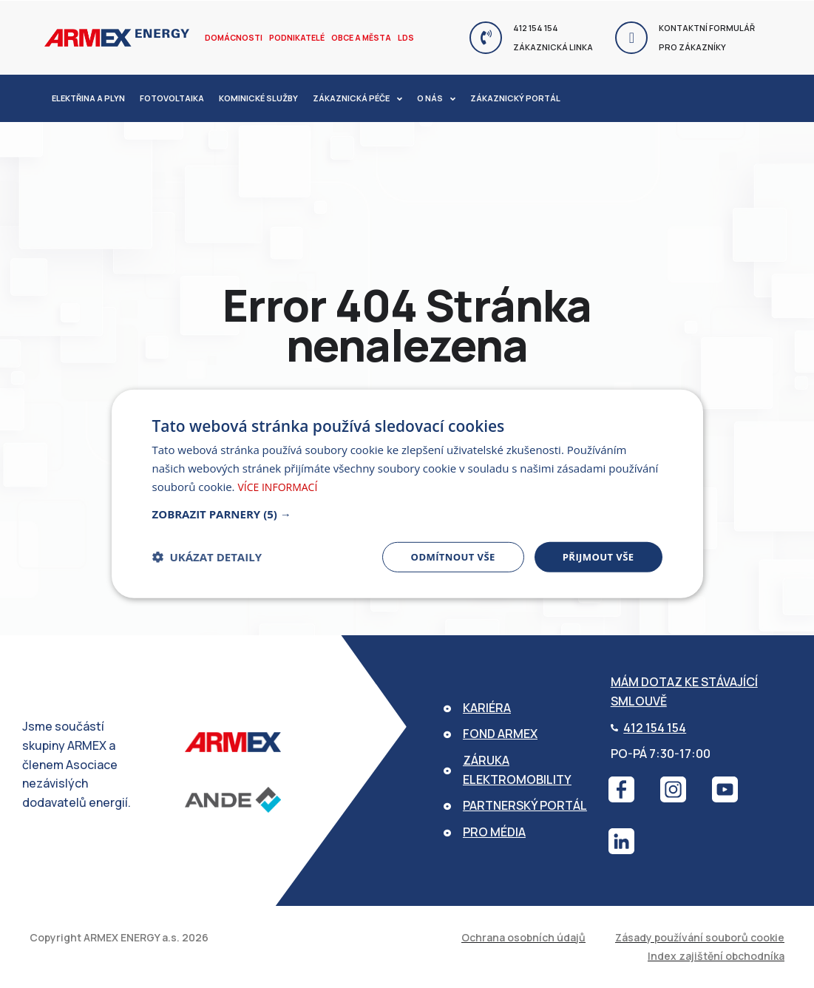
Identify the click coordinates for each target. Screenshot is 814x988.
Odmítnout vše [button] (445, 556)
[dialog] (407, 493)
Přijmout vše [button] (595, 556)
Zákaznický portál (515, 98)
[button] (407, 512)
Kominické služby (258, 98)
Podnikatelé (295, 37)
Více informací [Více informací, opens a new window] (280, 485)
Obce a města (358, 37)
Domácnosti (232, 37)
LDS (401, 37)
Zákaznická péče (357, 98)
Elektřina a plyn (88, 98)
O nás (436, 98)
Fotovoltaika (172, 98)
